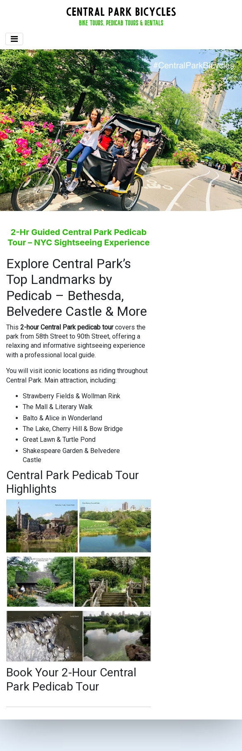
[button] (18, 130)
